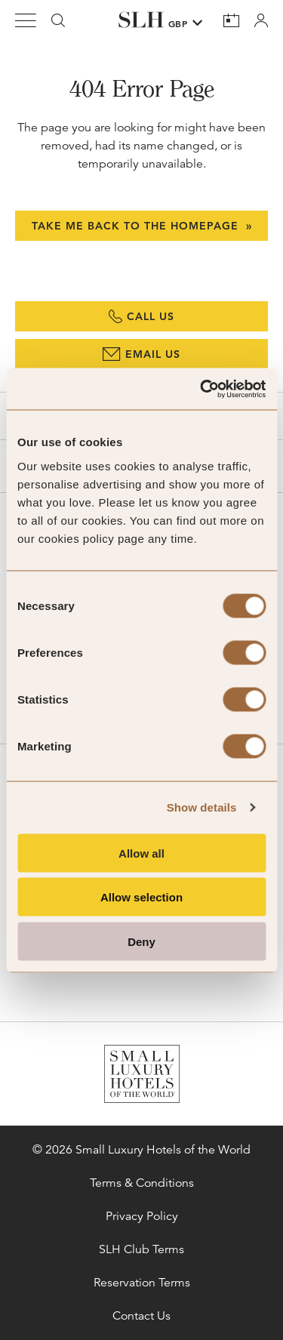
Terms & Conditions (142, 1183)
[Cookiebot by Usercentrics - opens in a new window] (201, 389)
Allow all (141, 852)
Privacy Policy (142, 1216)
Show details (202, 807)
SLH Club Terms (141, 1249)
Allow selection (141, 897)
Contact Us (141, 1315)
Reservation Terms (142, 1282)
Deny (141, 941)
